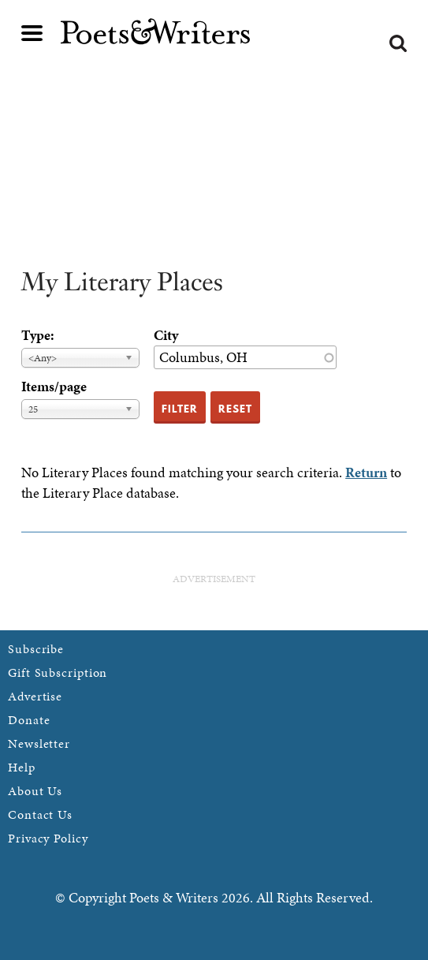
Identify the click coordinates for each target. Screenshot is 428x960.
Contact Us (40, 814)
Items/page (54, 386)
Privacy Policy (48, 838)
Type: (37, 335)
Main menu (32, 33)
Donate (29, 720)
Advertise (35, 696)
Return (366, 472)
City (166, 335)
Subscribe (36, 649)
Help (21, 767)
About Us (35, 791)
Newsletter (39, 743)
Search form (398, 43)
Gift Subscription (57, 672)
